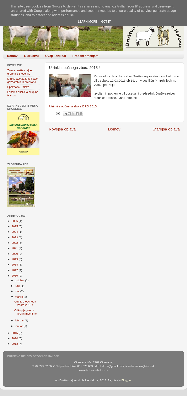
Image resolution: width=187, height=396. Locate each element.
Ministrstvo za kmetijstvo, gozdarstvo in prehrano (22, 80)
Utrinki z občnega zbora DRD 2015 (73, 106)
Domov (12, 56)
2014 (15, 338)
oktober (20, 280)
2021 (15, 248)
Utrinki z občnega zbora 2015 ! (25, 303)
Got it (106, 21)
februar (20, 320)
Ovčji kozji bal (55, 56)
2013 (15, 343)
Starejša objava (166, 129)
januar (19, 326)
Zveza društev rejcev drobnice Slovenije (20, 72)
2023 (15, 237)
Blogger (126, 380)
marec (19, 296)
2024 (15, 231)
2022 (15, 242)
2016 (15, 275)
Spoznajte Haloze (18, 87)
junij (18, 285)
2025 (15, 226)
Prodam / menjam (85, 56)
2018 (15, 264)
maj (17, 291)
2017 (15, 270)
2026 (15, 221)
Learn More (87, 21)
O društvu (31, 56)
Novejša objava (62, 129)
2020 (15, 253)
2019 (15, 259)
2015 (15, 333)
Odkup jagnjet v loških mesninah (26, 312)
